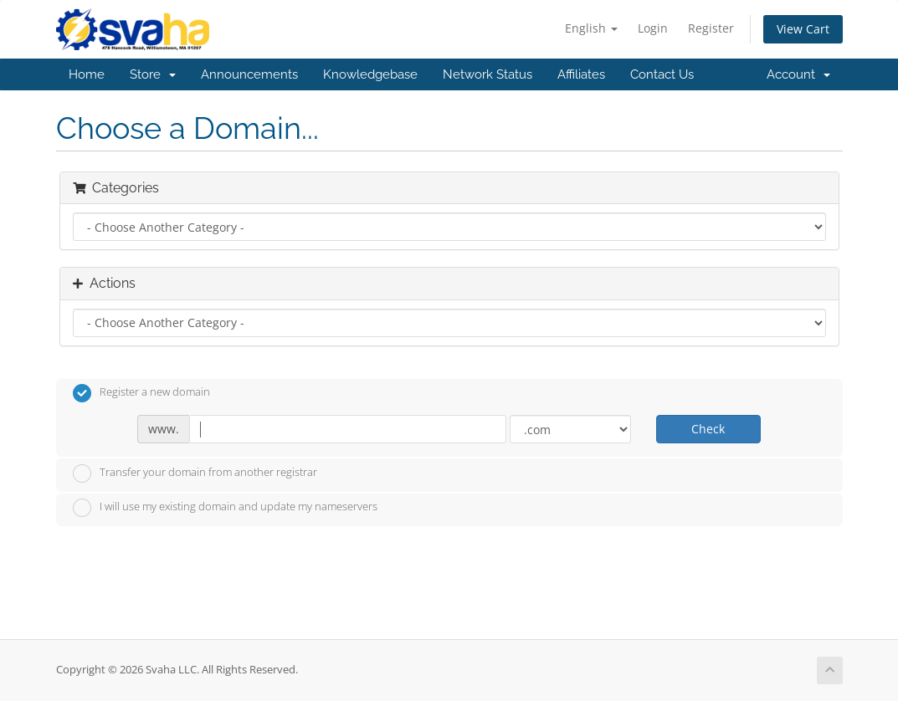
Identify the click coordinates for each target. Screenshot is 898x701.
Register (711, 28)
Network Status (487, 74)
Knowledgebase (370, 74)
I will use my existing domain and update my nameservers (225, 508)
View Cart (803, 29)
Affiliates (581, 74)
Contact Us (662, 74)
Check (708, 429)
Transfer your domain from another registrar (195, 473)
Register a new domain (141, 393)
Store (153, 74)
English (591, 28)
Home (87, 74)
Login (653, 28)
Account (798, 74)
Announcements (249, 74)
